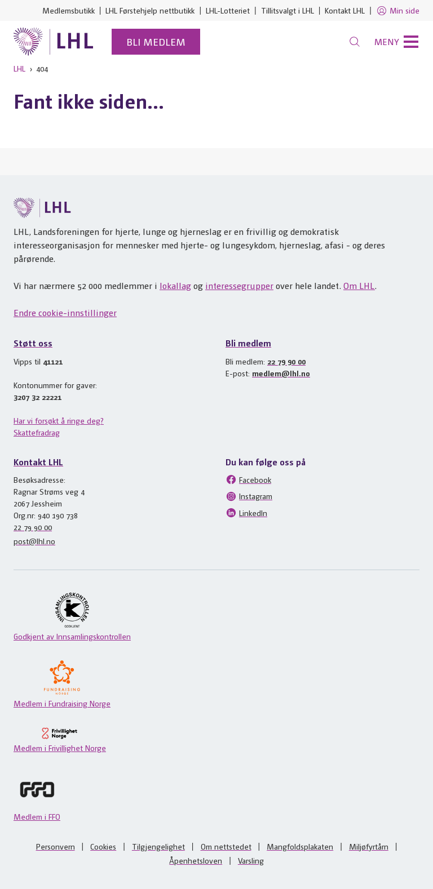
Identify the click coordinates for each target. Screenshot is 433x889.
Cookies (103, 846)
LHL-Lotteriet (228, 10)
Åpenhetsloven (195, 860)
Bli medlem (155, 41)
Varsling (251, 860)
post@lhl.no (34, 541)
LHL (19, 68)
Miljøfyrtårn (368, 846)
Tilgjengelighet (158, 846)
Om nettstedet (226, 846)
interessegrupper (239, 285)
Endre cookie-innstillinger (65, 312)
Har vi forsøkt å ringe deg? (59, 420)
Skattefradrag (37, 432)
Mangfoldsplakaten (300, 846)
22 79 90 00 (286, 361)
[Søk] (354, 41)
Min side (397, 10)
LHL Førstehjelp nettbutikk (150, 10)
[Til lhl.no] (54, 42)
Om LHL (359, 285)
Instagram (249, 496)
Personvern (55, 846)
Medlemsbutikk (68, 10)
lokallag (175, 285)
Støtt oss (33, 342)
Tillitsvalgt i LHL (287, 10)
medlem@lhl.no (281, 373)
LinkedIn (246, 512)
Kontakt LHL (345, 10)
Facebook (248, 479)
